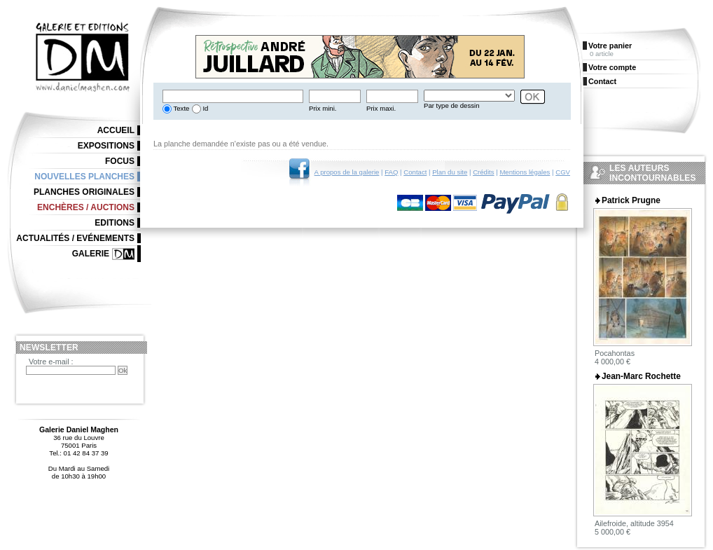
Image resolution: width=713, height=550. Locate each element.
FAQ (391, 172)
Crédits (483, 172)
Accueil (115, 130)
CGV (562, 172)
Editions (114, 223)
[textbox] (232, 96)
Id (205, 108)
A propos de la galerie (347, 172)
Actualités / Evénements (75, 238)
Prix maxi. (381, 108)
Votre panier (610, 45)
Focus (119, 161)
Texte (180, 108)
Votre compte (612, 67)
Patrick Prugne (631, 200)
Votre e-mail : (51, 361)
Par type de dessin (451, 105)
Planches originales (84, 192)
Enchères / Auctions (85, 207)
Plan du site (449, 172)
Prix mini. (322, 108)
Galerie (90, 254)
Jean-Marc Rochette (641, 376)
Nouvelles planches (84, 176)
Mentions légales (524, 172)
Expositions (106, 146)
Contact (415, 172)
